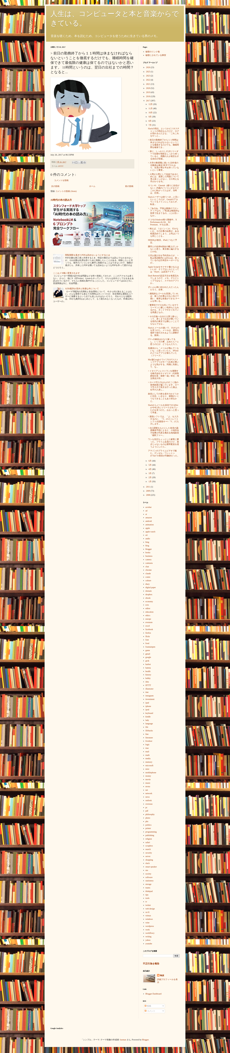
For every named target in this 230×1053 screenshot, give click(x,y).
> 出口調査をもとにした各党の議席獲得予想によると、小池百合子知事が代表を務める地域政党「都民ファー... (163, 431)
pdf (147, 811)
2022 (148, 80)
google (148, 657)
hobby (148, 678)
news (148, 797)
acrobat (149, 507)
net (147, 790)
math (148, 755)
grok (147, 661)
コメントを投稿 (61, 180)
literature (149, 738)
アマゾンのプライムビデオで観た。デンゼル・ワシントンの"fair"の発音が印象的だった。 (163, 453)
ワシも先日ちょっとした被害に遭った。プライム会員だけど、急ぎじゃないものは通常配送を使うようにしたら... (163, 443)
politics (149, 825)
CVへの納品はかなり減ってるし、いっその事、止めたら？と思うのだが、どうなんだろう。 (163, 341)
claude (148, 573)
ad (146, 511)
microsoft (149, 765)
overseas (149, 804)
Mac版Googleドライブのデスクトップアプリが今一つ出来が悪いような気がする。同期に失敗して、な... (163, 363)
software (149, 877)
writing (148, 936)
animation (150, 525)
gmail (148, 654)
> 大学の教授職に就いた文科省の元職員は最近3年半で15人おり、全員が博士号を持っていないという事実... (163, 166)
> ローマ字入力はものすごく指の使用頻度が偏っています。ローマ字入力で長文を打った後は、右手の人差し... (163, 386)
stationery (150, 881)
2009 (148, 491)
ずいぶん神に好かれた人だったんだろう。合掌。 (163, 288)
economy (149, 601)
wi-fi (147, 912)
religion (149, 839)
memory (149, 762)
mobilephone (151, 772)
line (147, 734)
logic (148, 744)
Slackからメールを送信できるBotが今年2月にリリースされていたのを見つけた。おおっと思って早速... (163, 409)
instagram (150, 696)
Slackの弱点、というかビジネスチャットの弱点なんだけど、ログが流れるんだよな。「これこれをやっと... (163, 132)
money (148, 776)
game (148, 650)
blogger (149, 549)
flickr (148, 636)
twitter (148, 905)
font (147, 640)
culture (148, 580)
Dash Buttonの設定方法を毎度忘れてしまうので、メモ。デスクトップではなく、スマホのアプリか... (163, 279)
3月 (150, 473)
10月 (150, 112)
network (149, 793)
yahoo (148, 940)
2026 (148, 67)
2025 (148, 72)
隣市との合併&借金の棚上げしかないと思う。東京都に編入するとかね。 (163, 249)
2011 (148, 487)
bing (147, 542)
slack (148, 863)
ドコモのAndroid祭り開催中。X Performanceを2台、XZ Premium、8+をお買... (162, 222)
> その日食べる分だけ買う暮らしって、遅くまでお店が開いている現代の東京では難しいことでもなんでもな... (163, 320)
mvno (148, 786)
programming (151, 832)
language (149, 723)
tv (146, 902)
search (148, 849)
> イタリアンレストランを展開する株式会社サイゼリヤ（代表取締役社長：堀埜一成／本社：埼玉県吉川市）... (163, 374)
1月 (150, 481)
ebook (148, 598)
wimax (148, 916)
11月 (150, 108)
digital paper (151, 587)
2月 (150, 477)
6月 (150, 461)
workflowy (150, 933)
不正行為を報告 (151, 963)
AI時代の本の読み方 (61, 199)
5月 (150, 465)
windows (149, 919)
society (148, 874)
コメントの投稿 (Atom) (66, 191)
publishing (150, 835)
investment (150, 699)
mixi (147, 769)
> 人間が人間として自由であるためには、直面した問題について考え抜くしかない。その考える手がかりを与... (163, 178)
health (148, 671)
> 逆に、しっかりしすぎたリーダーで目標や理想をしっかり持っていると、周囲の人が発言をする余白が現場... (163, 155)
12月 (150, 104)
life (147, 727)
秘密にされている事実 (156, 55)
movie (148, 779)
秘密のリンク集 (153, 52)
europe (148, 619)
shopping (149, 860)
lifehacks (149, 731)
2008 (148, 495)
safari (148, 842)
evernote (149, 622)
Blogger (145, 1040)
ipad (147, 703)
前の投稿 (129, 186)
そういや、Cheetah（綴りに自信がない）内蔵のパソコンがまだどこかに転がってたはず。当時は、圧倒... (163, 189)
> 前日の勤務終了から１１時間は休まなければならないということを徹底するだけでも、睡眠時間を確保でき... (163, 143)
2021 (148, 84)
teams (148, 888)
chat (147, 567)
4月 (150, 469)
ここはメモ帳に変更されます (66, 273)
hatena (148, 668)
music (148, 783)
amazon (149, 518)
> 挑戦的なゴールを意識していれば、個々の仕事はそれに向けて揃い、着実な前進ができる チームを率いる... (164, 297)
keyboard (149, 713)
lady (147, 720)
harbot (148, 664)
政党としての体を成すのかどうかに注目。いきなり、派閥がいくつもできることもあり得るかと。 (163, 397)
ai (146, 514)
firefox (148, 633)
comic (148, 577)
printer (148, 828)
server (148, 856)
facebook (149, 629)
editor (148, 608)
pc (146, 807)
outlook (149, 800)
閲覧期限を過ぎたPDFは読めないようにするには (87, 255)
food (147, 643)
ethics (148, 615)
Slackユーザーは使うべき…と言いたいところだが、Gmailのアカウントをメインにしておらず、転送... (163, 200)
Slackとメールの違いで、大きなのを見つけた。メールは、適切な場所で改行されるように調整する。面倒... (163, 331)
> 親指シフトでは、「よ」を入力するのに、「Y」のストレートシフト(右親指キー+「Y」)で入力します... (163, 420)
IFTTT (60, 166)
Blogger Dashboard (153, 994)
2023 (148, 76)
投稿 (148, 1006)
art (147, 535)
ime (147, 692)
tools (147, 898)
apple (148, 528)
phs (147, 821)
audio (148, 539)
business (149, 556)
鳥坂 (162, 975)
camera (148, 559)
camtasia (149, 563)
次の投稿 (55, 186)
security (149, 853)
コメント (150, 1011)
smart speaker (151, 867)
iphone (148, 706)
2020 (148, 88)
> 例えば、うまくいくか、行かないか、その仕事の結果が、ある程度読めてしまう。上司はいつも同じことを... (163, 232)
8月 (150, 121)
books (148, 552)
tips (147, 895)
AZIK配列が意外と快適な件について (82, 289)
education (149, 612)
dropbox (149, 594)
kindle (148, 717)
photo (148, 818)
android (149, 521)
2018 (148, 96)
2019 (148, 92)
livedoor (149, 741)
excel (148, 626)
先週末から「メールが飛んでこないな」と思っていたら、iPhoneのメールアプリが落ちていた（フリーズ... (163, 352)
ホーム (92, 186)
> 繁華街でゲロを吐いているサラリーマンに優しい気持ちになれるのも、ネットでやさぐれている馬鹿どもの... (163, 308)
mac (147, 748)
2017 (148, 101)
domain (149, 591)
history (148, 675)
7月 (150, 125)
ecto (147, 605)
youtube (149, 944)
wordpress (150, 926)
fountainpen (150, 647)
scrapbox (149, 846)
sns (147, 870)
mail (147, 752)
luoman (123, 1040)
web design (150, 909)
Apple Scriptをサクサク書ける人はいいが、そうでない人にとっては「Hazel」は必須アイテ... (163, 269)
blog (147, 546)
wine (147, 923)
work (148, 930)
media (148, 758)
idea (147, 682)
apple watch (150, 532)
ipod (147, 710)
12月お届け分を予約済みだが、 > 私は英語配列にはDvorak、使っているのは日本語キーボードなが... (163, 259)
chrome (149, 570)
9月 (150, 117)
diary (148, 584)
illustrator (149, 689)
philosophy (150, 814)
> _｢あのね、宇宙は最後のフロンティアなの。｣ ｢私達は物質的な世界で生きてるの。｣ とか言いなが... (164, 212)
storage (148, 884)
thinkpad (149, 891)
